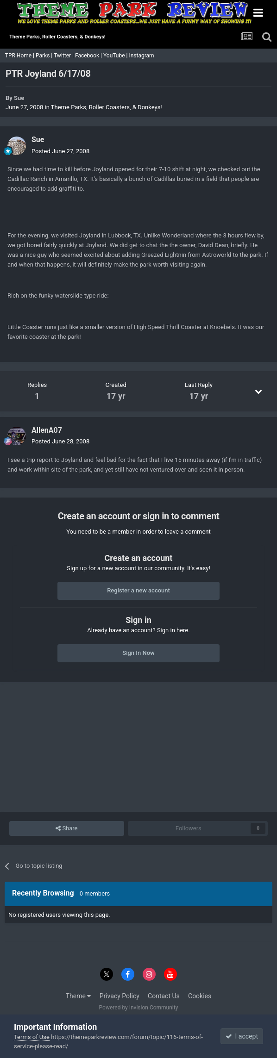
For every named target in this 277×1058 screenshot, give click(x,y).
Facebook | (89, 55)
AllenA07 (46, 430)
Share (66, 828)
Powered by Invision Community (138, 1007)
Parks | (45, 55)
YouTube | (116, 55)
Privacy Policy (119, 996)
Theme (78, 996)
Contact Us (164, 996)
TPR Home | (19, 55)
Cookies (199, 996)
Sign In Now (138, 652)
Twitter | (64, 55)
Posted (60, 151)
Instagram (142, 55)
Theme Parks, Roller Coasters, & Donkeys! (106, 107)
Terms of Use (32, 1036)
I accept (242, 1036)
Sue (19, 97)
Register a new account (138, 590)
